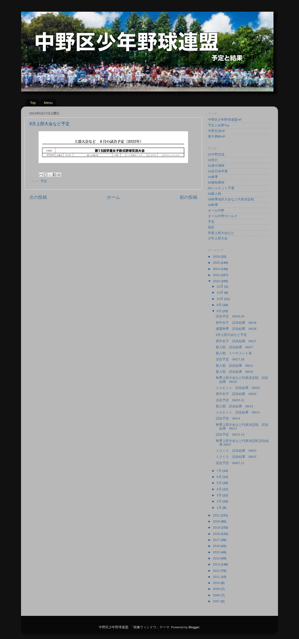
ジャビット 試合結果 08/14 (238, 412)
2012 (217, 570)
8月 (219, 311)
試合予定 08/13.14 (230, 434)
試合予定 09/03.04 (230, 316)
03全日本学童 (218, 171)
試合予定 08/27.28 (230, 359)
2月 (219, 501)
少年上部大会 (218, 238)
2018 (217, 534)
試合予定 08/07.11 (230, 463)
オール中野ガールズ (222, 216)
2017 (217, 540)
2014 (217, 558)
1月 (219, 507)
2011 (217, 577)
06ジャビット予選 (221, 188)
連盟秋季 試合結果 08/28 (236, 328)
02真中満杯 (216, 165)
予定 (43, 181)
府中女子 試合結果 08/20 (236, 394)
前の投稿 (188, 197)
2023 (217, 275)
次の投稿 (38, 197)
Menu (48, 103)
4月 (219, 489)
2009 (217, 589)
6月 (219, 477)
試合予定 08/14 (228, 418)
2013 (217, 564)
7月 (219, 470)
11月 (220, 292)
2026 (217, 256)
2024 (217, 269)
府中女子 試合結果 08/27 (236, 341)
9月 (219, 305)
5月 (219, 483)
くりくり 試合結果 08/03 (236, 450)
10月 (220, 299)
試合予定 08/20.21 (230, 400)
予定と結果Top (218, 125)
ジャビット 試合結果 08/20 (238, 388)
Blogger (194, 627)
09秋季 (213, 205)
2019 (217, 527)
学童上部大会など (221, 233)
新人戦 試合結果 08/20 (234, 371)
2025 (217, 262)
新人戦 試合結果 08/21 (234, 365)
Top (33, 103)
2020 (217, 521)
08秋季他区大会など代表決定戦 (231, 199)
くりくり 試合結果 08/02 (236, 456)
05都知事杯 (216, 182)
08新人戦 (214, 193)
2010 (217, 583)
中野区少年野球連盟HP (225, 119)
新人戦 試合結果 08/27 (234, 347)
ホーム (113, 197)
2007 (217, 601)
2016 (217, 546)
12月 (220, 286)
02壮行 (213, 160)
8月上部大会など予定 (231, 335)
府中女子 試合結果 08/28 (236, 322)
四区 (211, 227)
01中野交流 (216, 154)
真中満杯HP (216, 136)
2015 (217, 552)
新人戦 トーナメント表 (234, 353)
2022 (217, 281)
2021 (217, 515)
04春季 (213, 177)
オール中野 (216, 210)
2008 (217, 595)
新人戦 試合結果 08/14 (234, 406)
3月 (219, 495)
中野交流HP (216, 131)
